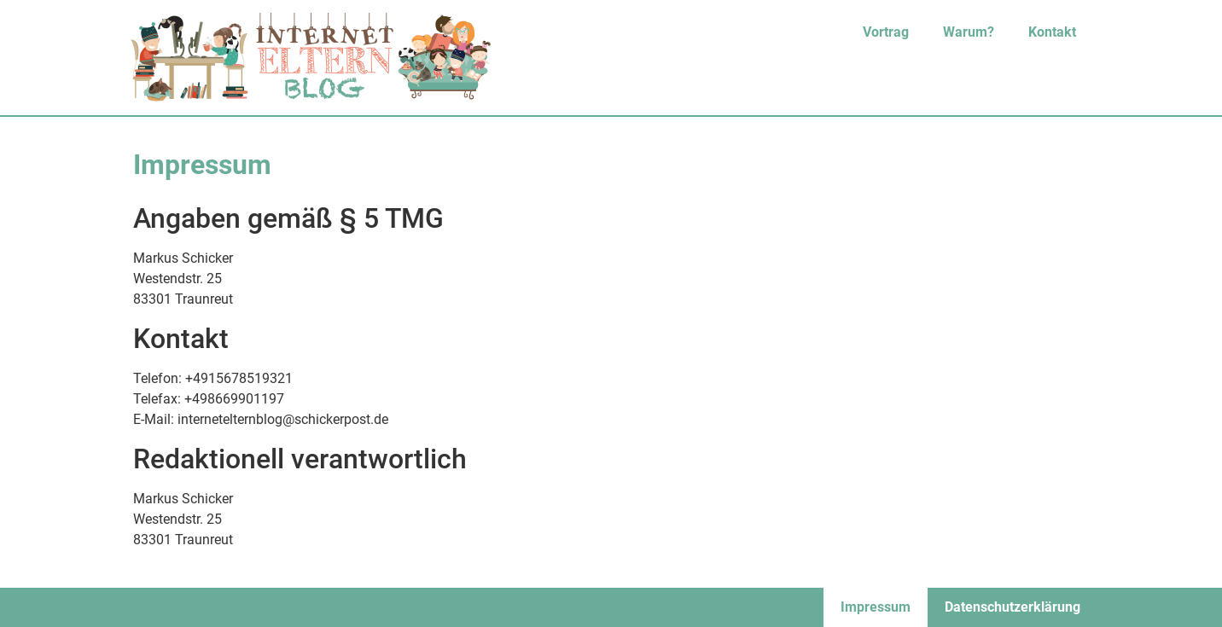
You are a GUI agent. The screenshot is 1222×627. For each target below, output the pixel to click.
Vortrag (886, 32)
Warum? (968, 32)
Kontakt (1052, 32)
